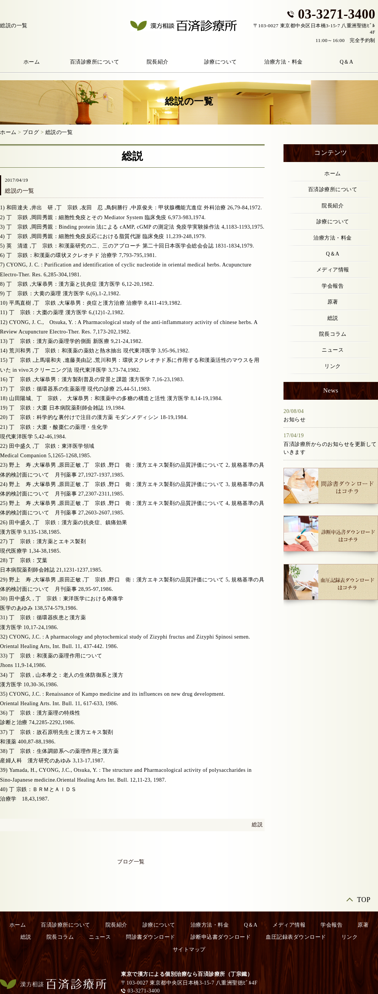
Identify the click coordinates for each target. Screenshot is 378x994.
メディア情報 (332, 270)
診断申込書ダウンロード (221, 937)
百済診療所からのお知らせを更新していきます (330, 448)
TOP (363, 900)
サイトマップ (189, 949)
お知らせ (294, 419)
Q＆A (332, 254)
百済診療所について (94, 62)
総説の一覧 (59, 132)
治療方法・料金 (283, 62)
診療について (220, 62)
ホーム (8, 132)
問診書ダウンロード (150, 937)
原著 (332, 302)
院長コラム (333, 334)
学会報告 (333, 286)
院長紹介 (158, 62)
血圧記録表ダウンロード (296, 937)
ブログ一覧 (131, 862)
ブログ (31, 132)
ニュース (333, 350)
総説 (257, 824)
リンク (332, 366)
